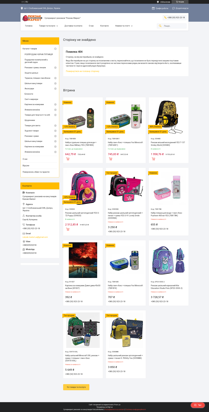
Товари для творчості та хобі (37, 115)
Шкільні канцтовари (33, 83)
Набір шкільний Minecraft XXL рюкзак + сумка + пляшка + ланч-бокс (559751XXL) (82, 358)
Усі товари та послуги (76, 387)
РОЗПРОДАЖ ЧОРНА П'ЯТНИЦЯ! (39, 54)
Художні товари (32, 131)
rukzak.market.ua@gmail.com (35, 237)
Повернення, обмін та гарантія (36, 172)
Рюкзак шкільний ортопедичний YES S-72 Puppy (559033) (82, 214)
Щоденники (30, 120)
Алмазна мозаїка (32, 110)
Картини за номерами (34, 104)
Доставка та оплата (73, 26)
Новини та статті (122, 26)
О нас (91, 26)
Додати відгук (182, 8)
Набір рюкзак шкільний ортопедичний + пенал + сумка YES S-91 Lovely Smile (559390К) (125, 215)
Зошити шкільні (31, 73)
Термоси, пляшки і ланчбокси (37, 78)
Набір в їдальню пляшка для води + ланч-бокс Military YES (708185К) (80, 143)
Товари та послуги (47, 26)
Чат (198, 405)
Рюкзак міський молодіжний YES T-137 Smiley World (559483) (168, 143)
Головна (28, 26)
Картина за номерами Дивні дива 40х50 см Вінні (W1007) (82, 286)
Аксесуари (29, 89)
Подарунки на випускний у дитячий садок (36, 61)
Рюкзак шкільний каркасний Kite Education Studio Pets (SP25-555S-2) (166, 286)
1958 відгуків (165, 2)
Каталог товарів (30, 49)
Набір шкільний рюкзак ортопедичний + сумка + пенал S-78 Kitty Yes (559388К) (125, 356)
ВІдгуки (26, 166)
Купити (67, 158)
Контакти (104, 26)
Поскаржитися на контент (114, 409)
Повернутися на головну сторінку (82, 71)
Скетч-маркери (31, 99)
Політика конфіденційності (135, 409)
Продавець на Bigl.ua (105, 407)
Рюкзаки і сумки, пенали (35, 67)
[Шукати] (160, 26)
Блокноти (29, 94)
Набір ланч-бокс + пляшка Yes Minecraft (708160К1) (125, 143)
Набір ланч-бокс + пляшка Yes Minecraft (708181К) (125, 286)
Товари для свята (32, 125)
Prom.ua (117, 405)
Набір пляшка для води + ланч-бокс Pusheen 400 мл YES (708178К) (166, 214)
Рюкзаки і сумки (32, 136)
